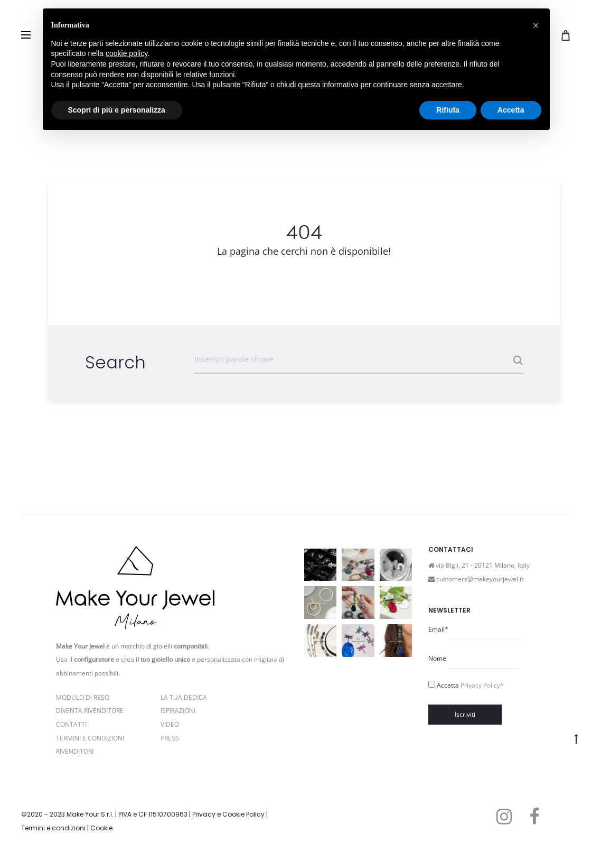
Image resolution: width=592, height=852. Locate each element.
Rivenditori (74, 751)
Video (170, 724)
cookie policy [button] (126, 53)
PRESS (170, 738)
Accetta (470, 685)
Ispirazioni (178, 710)
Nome (437, 658)
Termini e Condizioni (90, 738)
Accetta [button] (510, 110)
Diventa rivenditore (90, 710)
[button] (536, 25)
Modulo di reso (82, 697)
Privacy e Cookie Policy (228, 814)
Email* (438, 629)
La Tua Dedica (184, 697)
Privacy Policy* (482, 685)
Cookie (101, 827)
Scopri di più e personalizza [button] (116, 110)
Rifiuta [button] (447, 110)
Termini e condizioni (53, 827)
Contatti (71, 724)
